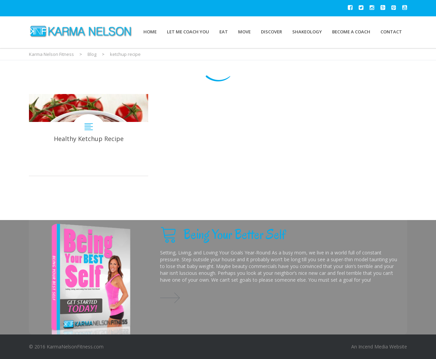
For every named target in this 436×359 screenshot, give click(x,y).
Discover (271, 32)
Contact (391, 32)
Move (244, 32)
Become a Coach (351, 32)
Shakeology (307, 32)
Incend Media (373, 346)
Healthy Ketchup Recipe (88, 135)
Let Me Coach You (188, 32)
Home (150, 32)
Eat (223, 32)
